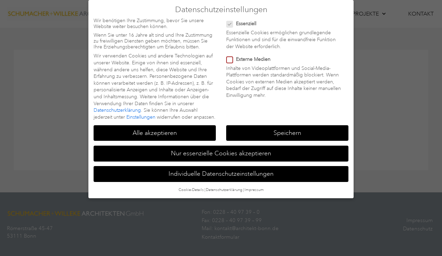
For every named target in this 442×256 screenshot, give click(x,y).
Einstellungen (140, 110)
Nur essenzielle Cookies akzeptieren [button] (221, 146)
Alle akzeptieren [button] (155, 126)
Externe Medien (250, 52)
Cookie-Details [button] (191, 183)
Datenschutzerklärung (117, 104)
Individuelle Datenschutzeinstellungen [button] (221, 167)
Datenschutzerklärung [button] (224, 183)
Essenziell (243, 17)
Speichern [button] (287, 126)
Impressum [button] (254, 183)
